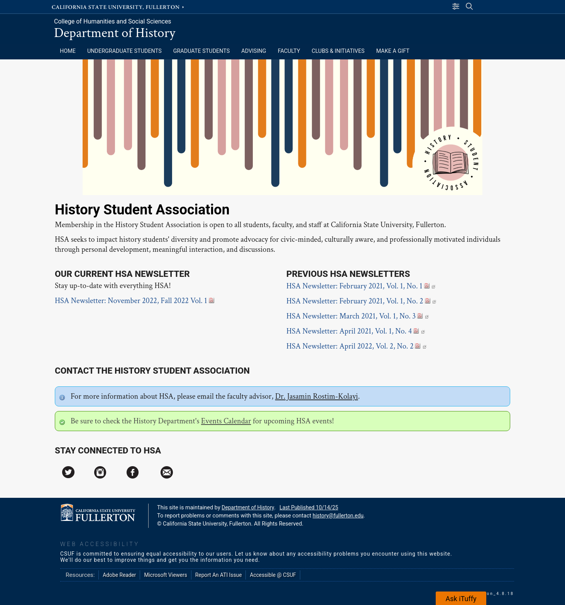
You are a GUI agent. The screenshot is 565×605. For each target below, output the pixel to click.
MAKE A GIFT (392, 51)
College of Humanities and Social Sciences (112, 21)
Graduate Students (201, 51)
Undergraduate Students (124, 51)
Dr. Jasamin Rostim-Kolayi (316, 396)
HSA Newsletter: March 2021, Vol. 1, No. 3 (357, 316)
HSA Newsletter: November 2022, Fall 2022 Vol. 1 (134, 301)
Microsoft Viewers (165, 575)
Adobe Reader (119, 575)
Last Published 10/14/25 (308, 507)
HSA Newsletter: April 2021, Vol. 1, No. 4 (355, 331)
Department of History (114, 33)
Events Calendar (226, 421)
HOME (68, 51)
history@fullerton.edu (338, 515)
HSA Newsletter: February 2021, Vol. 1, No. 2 (361, 301)
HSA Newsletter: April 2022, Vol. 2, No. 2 (356, 346)
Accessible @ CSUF (273, 575)
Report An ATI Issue (218, 575)
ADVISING (253, 51)
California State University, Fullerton (118, 6)
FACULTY (289, 51)
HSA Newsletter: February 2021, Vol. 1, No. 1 (360, 286)
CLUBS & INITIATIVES (338, 51)
